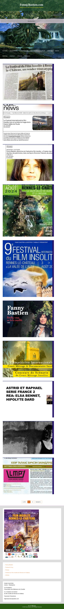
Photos (4, 56)
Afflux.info (34, 605)
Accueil (5, 51)
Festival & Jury (9, 567)
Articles (27, 56)
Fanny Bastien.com (31, 4)
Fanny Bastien (9, 564)
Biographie (13, 51)
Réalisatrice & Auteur (37, 51)
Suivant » (38, 502)
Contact (12, 56)
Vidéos (57, 51)
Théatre (50, 51)
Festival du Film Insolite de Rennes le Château (17, 572)
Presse (19, 56)
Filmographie (23, 51)
